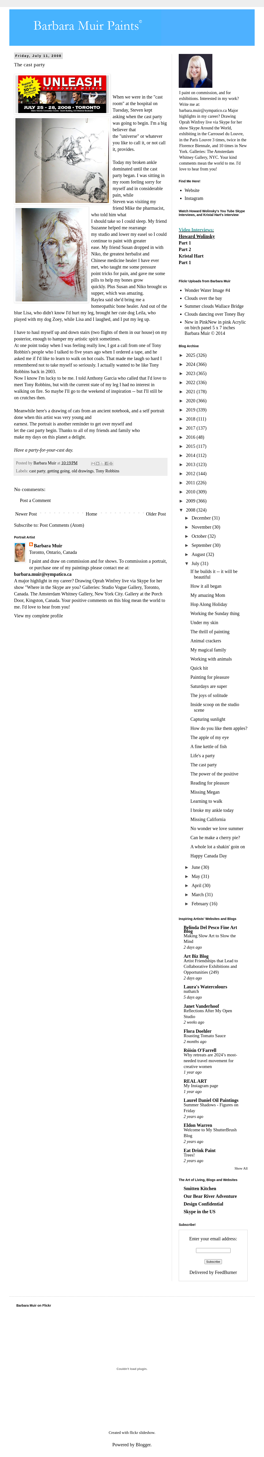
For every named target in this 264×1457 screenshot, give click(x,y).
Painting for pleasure (209, 677)
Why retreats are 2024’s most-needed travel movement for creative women (210, 1060)
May (196, 876)
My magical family (208, 649)
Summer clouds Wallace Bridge (214, 306)
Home (91, 513)
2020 (191, 400)
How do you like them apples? (218, 728)
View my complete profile (38, 615)
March (198, 894)
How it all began (205, 586)
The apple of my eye (209, 737)
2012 (191, 473)
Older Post (156, 513)
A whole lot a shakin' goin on (217, 846)
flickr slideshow (142, 1432)
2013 (191, 464)
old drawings (83, 471)
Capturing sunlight (207, 719)
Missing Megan (205, 792)
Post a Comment (35, 500)
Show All (241, 1168)
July (196, 563)
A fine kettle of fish (208, 746)
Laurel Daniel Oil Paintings (211, 1100)
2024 (191, 364)
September (202, 545)
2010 (191, 491)
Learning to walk (206, 801)
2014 (191, 455)
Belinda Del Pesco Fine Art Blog (210, 929)
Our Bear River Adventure (210, 1196)
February (201, 903)
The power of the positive (214, 773)
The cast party (203, 764)
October (200, 536)
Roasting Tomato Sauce (205, 1035)
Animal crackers (205, 640)
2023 (191, 373)
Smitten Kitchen (200, 1188)
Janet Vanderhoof (201, 1006)
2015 (191, 446)
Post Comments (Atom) (62, 525)
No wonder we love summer (216, 828)
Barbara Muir (48, 545)
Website (192, 190)
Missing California (208, 819)
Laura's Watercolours (205, 986)
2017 (191, 428)
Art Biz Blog (196, 956)
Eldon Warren (198, 1125)
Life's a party (202, 755)
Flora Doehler (197, 1031)
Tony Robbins (107, 471)
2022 (191, 382)
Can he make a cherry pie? (215, 837)
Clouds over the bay (203, 298)
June (196, 867)
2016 (191, 437)
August (199, 554)
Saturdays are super (208, 686)
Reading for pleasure (209, 782)
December (202, 517)
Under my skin (204, 622)
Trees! (189, 1155)
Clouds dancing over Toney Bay (215, 314)
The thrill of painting (209, 631)
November (202, 527)
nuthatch (191, 991)
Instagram (194, 198)
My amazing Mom (207, 595)
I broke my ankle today (212, 810)
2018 (191, 418)
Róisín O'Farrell (200, 1050)
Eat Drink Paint (200, 1150)
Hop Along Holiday (208, 604)
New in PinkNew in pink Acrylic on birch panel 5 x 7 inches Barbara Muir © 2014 (215, 327)
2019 (191, 409)
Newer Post (26, 513)
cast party (37, 471)
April (197, 885)
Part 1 (185, 242)
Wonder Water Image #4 (207, 290)
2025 (191, 355)
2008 (191, 510)
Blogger (143, 1444)
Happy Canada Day (208, 855)
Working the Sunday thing (214, 613)
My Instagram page (201, 1085)
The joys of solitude (209, 695)
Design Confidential (203, 1203)
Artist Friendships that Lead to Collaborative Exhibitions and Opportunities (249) (211, 966)
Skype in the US (199, 1211)
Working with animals (211, 658)
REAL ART (195, 1081)
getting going (58, 471)
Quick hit (199, 668)
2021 (191, 391)
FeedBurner (226, 1272)
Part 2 (185, 249)
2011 (191, 482)
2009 (191, 500)
